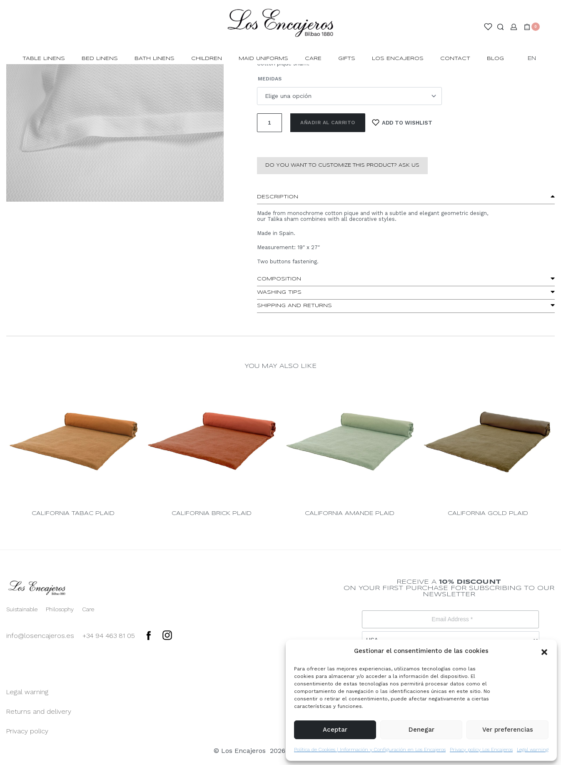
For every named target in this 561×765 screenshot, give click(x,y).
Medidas (270, 79)
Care (313, 58)
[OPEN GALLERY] (115, 129)
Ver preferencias (507, 729)
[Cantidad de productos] (269, 122)
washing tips (279, 292)
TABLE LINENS (43, 58)
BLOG (495, 58)
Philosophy (60, 609)
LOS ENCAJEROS (398, 58)
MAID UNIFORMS (263, 58)
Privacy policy (27, 731)
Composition (279, 279)
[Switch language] (535, 59)
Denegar (421, 729)
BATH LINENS (155, 58)
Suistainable (21, 609)
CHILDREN (206, 58)
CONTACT (455, 58)
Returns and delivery (38, 711)
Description (277, 197)
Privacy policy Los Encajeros (481, 749)
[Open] (488, 26)
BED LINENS (100, 58)
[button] (544, 651)
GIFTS (346, 58)
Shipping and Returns (294, 305)
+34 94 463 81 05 (108, 636)
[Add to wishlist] (402, 122)
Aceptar (335, 729)
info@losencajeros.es (40, 636)
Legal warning (533, 749)
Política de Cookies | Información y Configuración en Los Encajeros (370, 749)
